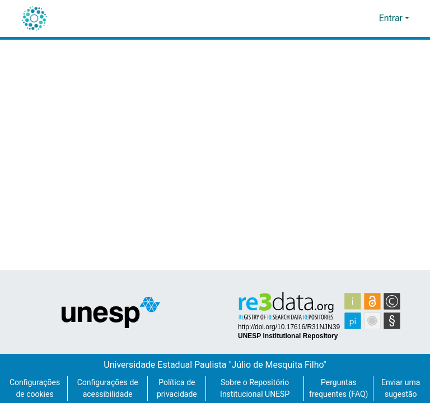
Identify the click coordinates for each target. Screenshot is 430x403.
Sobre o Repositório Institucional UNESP (254, 383)
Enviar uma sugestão (400, 383)
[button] (34, 18)
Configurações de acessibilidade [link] (107, 383)
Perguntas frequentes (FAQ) (338, 383)
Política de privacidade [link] (176, 383)
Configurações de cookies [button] (34, 383)
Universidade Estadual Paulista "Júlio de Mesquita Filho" (215, 353)
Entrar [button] (392, 18)
